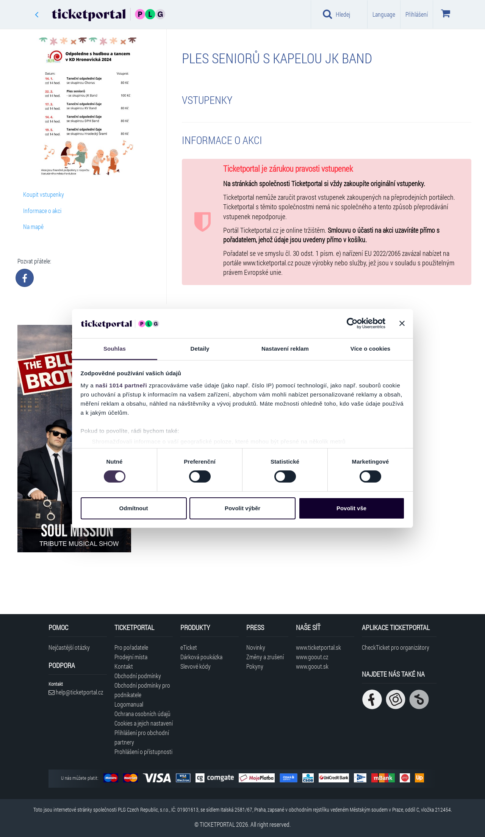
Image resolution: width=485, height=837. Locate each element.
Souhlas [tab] (114, 348)
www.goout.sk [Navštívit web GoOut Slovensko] (312, 666)
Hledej (336, 14)
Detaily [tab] (200, 348)
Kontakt (123, 666)
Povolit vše (351, 508)
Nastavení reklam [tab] (285, 348)
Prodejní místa (130, 657)
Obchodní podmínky (137, 676)
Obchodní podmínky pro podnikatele (142, 690)
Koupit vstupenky (43, 194)
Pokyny (254, 666)
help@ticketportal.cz (75, 692)
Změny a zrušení (265, 657)
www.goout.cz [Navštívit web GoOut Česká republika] (312, 657)
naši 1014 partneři (121, 385)
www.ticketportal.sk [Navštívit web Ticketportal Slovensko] (318, 647)
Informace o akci (42, 211)
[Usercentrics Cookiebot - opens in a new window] (352, 323)
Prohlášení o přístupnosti (143, 751)
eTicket (188, 647)
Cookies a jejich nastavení (143, 723)
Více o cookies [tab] (370, 348)
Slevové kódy (195, 666)
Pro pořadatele (131, 647)
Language (383, 14)
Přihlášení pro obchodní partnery (141, 737)
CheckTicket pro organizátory (395, 647)
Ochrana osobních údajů (142, 714)
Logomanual (128, 704)
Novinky (255, 647)
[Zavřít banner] (402, 323)
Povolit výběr (242, 508)
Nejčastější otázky (69, 647)
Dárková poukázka (201, 657)
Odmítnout (133, 508)
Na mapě (33, 226)
